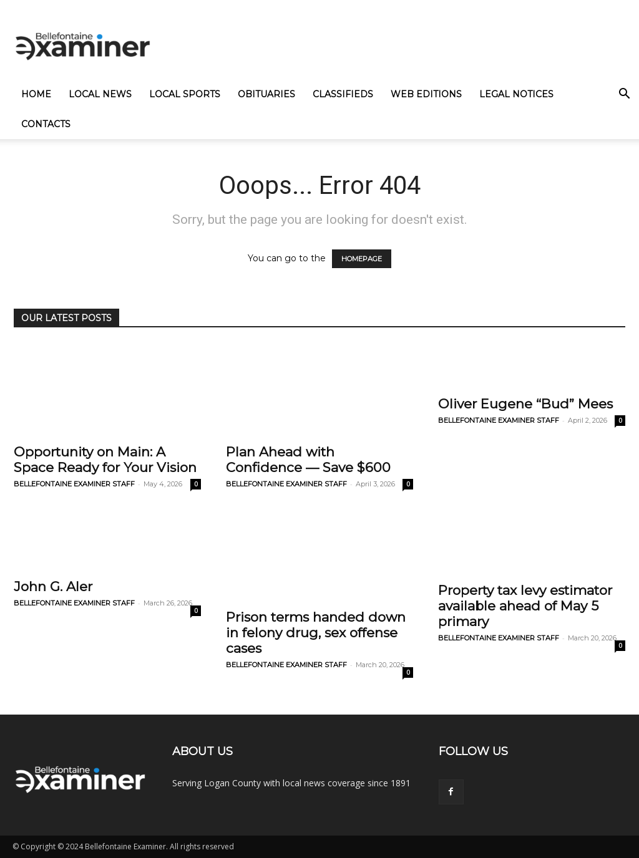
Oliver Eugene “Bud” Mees (525, 404)
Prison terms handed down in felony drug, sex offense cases (316, 632)
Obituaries (266, 94)
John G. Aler (53, 586)
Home (36, 94)
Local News (100, 94)
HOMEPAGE (361, 258)
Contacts (46, 124)
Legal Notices (516, 94)
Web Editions (426, 94)
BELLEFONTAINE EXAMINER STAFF (74, 484)
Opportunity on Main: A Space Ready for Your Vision (105, 459)
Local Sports (184, 94)
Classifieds (343, 94)
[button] (624, 95)
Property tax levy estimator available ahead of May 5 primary (525, 605)
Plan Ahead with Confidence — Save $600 (308, 459)
